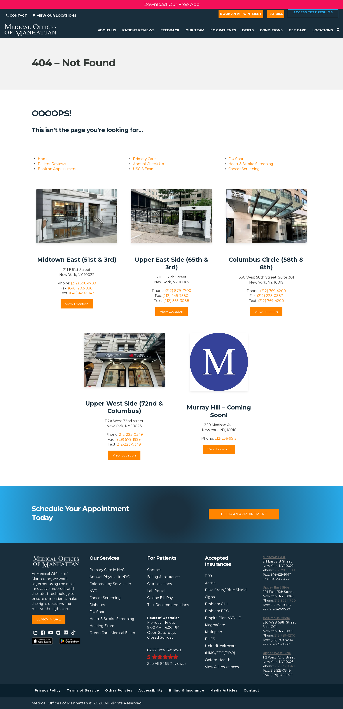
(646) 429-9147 (81, 293)
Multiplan (213, 632)
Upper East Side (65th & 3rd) (171, 263)
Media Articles (224, 690)
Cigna (210, 597)
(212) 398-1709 (83, 283)
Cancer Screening (244, 169)
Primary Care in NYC (106, 570)
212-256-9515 (225, 438)
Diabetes (97, 605)
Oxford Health (217, 660)
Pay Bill (275, 14)
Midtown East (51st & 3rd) (76, 259)
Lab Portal (156, 591)
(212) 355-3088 (176, 301)
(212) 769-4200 (273, 291)
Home (43, 159)
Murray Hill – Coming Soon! (219, 411)
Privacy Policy (48, 690)
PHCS (210, 639)
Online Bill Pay (160, 598)
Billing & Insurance (163, 577)
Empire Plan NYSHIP (223, 618)
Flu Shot (235, 159)
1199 (208, 576)
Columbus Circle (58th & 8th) (266, 263)
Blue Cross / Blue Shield (226, 590)
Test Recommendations (168, 605)
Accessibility (150, 690)
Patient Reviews (52, 164)
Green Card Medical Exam (112, 633)
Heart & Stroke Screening (250, 164)
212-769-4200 (285, 636)
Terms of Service (83, 690)
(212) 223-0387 (270, 296)
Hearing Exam (101, 626)
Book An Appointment (244, 514)
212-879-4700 (285, 601)
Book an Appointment (241, 14)
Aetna (210, 583)
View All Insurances (222, 667)
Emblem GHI (216, 604)
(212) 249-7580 (175, 296)
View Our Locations (54, 15)
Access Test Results (313, 12)
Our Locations (159, 584)
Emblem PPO (217, 611)
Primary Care (144, 159)
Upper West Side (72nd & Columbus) (124, 407)
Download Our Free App (172, 4)
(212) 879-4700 (178, 291)
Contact (16, 15)
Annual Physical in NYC (109, 577)
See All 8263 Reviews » (167, 664)
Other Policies (118, 690)
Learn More (48, 619)
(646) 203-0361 (80, 288)
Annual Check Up (148, 164)
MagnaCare (215, 625)
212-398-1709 (285, 570)
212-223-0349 (131, 434)
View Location (76, 304)
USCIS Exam (143, 169)
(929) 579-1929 (128, 439)
